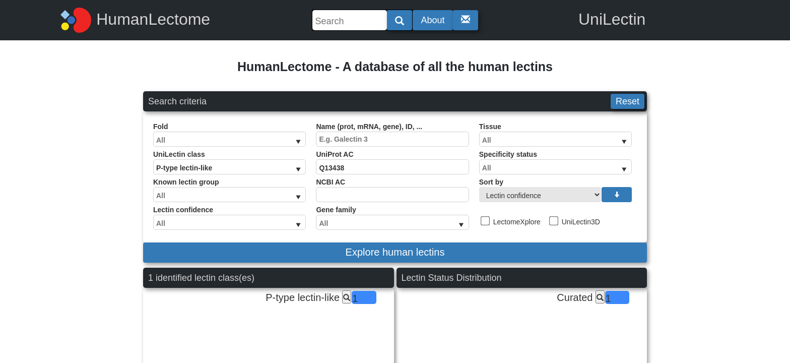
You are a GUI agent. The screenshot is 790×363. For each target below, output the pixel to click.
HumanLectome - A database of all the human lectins (395, 66)
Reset (627, 101)
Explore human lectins (395, 252)
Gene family (392, 218)
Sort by (555, 190)
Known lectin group (229, 190)
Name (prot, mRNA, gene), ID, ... (392, 135)
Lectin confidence (229, 218)
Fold (229, 135)
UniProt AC (392, 162)
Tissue (555, 135)
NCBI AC (392, 190)
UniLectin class (229, 162)
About (432, 20)
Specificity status (555, 162)
